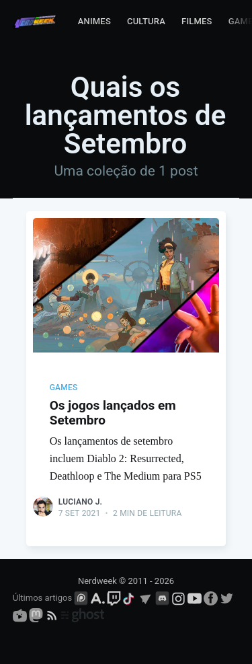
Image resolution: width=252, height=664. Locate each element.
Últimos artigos (42, 598)
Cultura (146, 21)
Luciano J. (80, 502)
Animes (94, 21)
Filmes (196, 21)
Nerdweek (97, 581)
